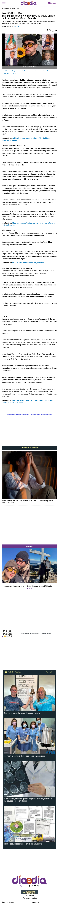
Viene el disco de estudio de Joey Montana (28, 263)
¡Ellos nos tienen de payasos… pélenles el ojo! (35, 633)
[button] (6, 569)
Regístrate (30, 896)
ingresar (52, 3)
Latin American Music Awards (38, 71)
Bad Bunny (6, 71)
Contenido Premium (29, 448)
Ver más (49, 672)
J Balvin (6, 73)
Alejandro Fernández (19, 71)
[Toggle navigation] (4, 3)
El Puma (13, 73)
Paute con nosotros (30, 898)
